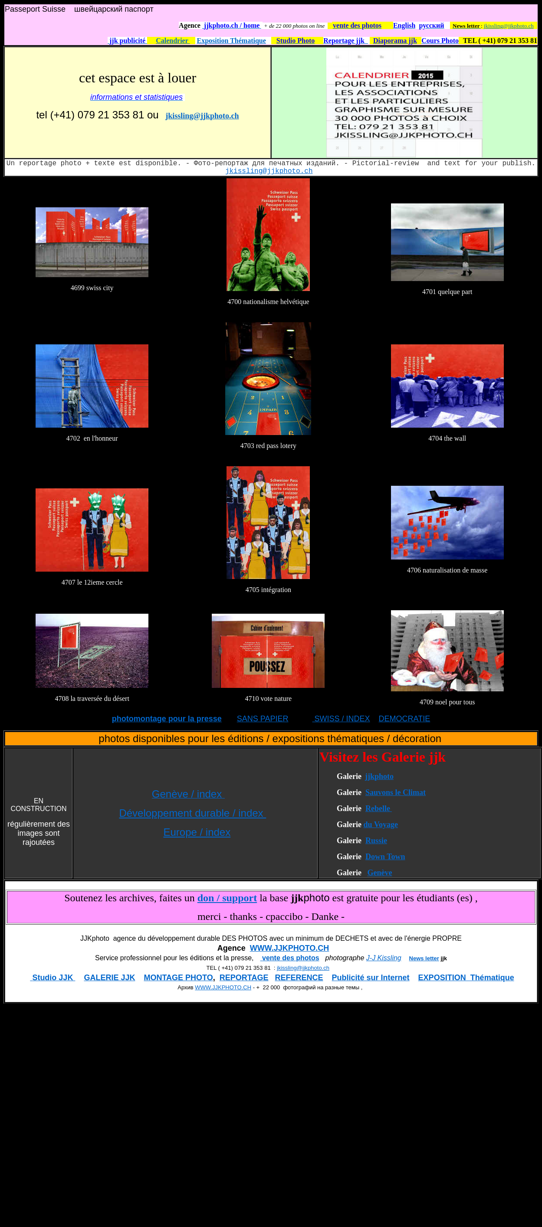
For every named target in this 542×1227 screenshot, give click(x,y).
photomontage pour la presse (167, 718)
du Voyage (380, 824)
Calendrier (173, 40)
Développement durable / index (192, 813)
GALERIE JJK (109, 977)
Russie (376, 840)
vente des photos (289, 958)
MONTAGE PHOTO (178, 977)
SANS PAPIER (263, 718)
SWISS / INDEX (341, 718)
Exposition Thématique (231, 40)
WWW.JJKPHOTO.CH (289, 948)
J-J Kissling (383, 958)
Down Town (385, 856)
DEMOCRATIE (404, 718)
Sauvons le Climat (395, 792)
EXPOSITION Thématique (466, 977)
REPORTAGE (244, 977)
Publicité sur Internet (371, 977)
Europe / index (196, 832)
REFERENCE (299, 977)
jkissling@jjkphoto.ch (509, 26)
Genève (379, 872)
